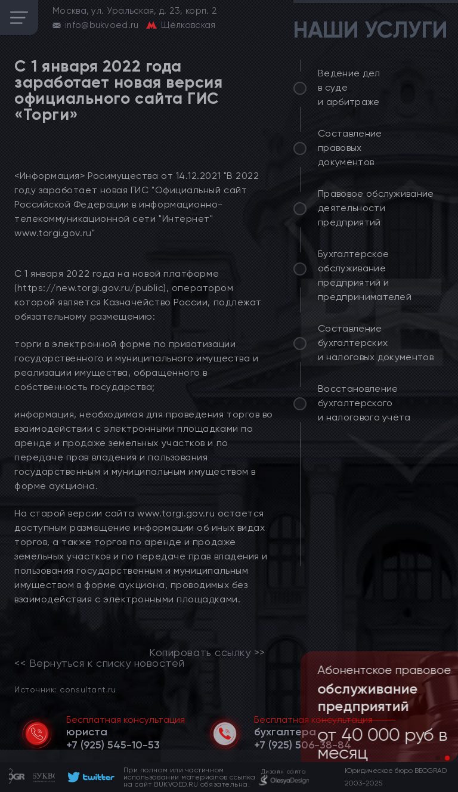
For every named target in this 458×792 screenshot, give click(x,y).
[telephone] (113, 744)
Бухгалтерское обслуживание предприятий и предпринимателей (364, 275)
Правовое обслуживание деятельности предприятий (376, 208)
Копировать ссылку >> (207, 652)
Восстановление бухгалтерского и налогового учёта (364, 403)
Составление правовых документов (350, 148)
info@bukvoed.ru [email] (102, 25)
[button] (437, 758)
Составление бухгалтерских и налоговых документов (376, 343)
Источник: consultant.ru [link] (65, 689)
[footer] (89, 777)
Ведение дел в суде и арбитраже (349, 87)
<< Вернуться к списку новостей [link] (99, 663)
